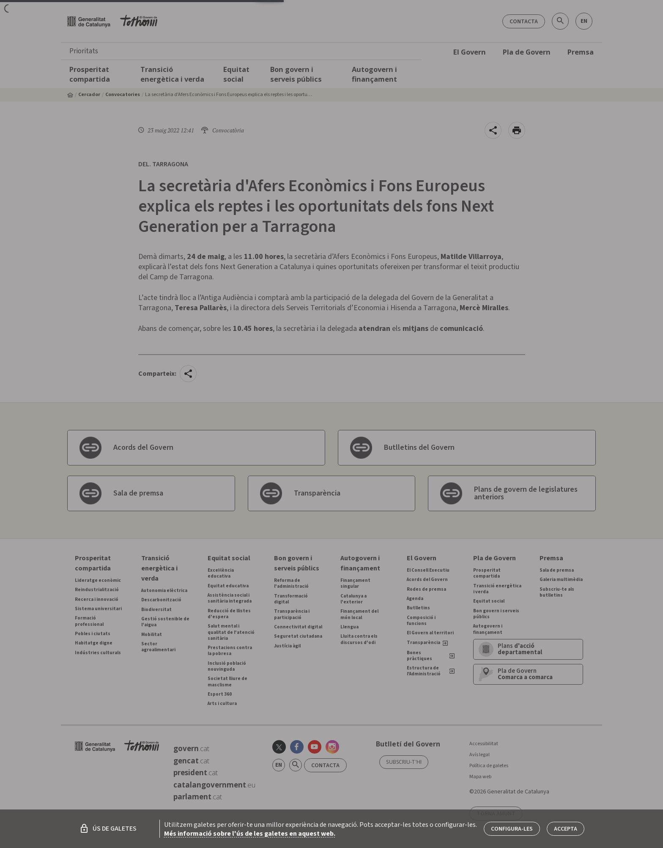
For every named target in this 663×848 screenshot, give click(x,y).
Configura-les (512, 829)
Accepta (565, 829)
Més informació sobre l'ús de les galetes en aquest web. (249, 833)
